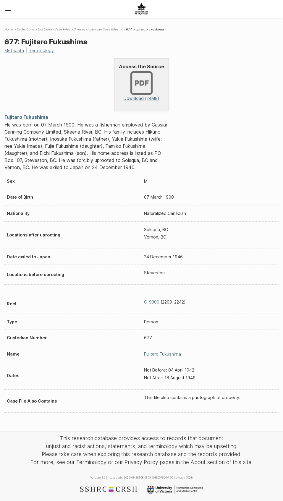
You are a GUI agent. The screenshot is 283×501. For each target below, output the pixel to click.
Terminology (41, 50)
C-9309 (151, 301)
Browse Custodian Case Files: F (98, 29)
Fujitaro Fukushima (26, 117)
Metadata (14, 50)
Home (8, 29)
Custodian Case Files (54, 29)
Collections (25, 29)
